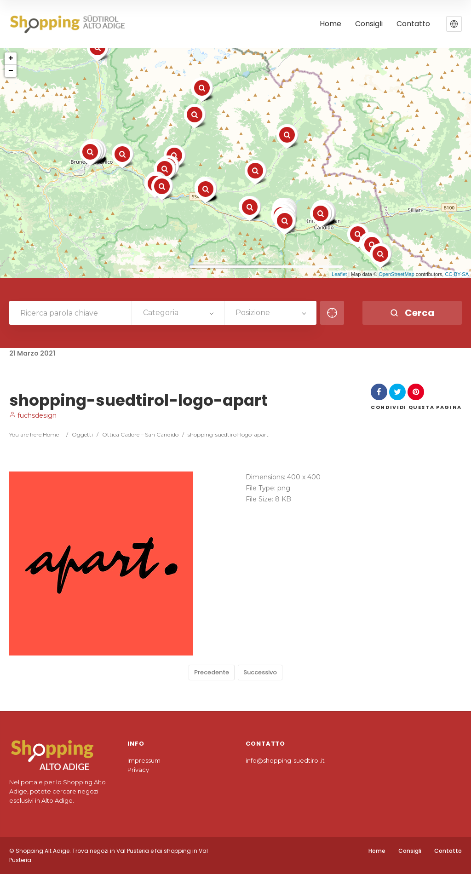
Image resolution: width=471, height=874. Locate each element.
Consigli (409, 851)
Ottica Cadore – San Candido (140, 434)
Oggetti (82, 434)
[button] (454, 24)
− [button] (10, 70)
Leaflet (339, 274)
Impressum (144, 760)
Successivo (260, 672)
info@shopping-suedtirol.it (285, 760)
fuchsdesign (33, 415)
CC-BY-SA (457, 274)
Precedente (211, 672)
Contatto (448, 851)
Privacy (138, 769)
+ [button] (10, 58)
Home (51, 434)
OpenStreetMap (396, 274)
